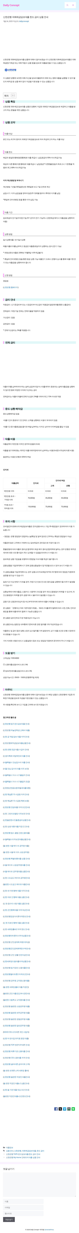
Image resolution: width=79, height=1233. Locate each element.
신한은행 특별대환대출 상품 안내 (16, 858)
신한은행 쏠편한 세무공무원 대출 (16, 1012)
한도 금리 (40, 1151)
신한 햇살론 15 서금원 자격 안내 (15, 794)
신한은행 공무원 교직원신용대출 (16, 980)
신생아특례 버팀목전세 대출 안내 (16, 756)
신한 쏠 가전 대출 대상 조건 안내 (15, 1090)
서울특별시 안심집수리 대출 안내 (16, 762)
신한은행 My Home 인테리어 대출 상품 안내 (23, 1157)
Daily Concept (11, 5)
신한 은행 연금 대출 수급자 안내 (15, 749)
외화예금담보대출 (29, 1151)
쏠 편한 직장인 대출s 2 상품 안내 (15, 1083)
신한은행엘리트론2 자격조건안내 (16, 974)
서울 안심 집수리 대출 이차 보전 (15, 768)
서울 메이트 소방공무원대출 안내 (16, 865)
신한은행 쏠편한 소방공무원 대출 (16, 1006)
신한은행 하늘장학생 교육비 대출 (16, 730)
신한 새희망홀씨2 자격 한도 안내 (16, 929)
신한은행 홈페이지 (10, 287)
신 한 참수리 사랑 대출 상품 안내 (15, 903)
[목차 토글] (12, 95)
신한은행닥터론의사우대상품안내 (16, 935)
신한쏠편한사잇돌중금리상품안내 (16, 820)
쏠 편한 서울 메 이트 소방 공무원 (15, 852)
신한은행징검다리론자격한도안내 (16, 916)
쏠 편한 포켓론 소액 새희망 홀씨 (15, 1070)
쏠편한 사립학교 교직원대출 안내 (16, 1000)
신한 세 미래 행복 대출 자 (13, 890)
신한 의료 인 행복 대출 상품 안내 (15, 897)
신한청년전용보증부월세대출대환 (16, 788)
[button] (67, 5)
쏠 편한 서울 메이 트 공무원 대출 (15, 845)
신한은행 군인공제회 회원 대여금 (16, 942)
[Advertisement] (21, 41)
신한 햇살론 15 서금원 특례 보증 (15, 801)
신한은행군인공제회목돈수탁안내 (16, 948)
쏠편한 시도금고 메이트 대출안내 (16, 884)
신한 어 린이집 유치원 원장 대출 (15, 1038)
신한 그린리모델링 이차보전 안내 (16, 813)
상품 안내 (9, 1151)
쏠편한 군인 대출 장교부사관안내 (16, 993)
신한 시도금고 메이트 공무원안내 (16, 878)
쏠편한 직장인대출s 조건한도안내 (16, 1096)
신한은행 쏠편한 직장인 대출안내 (16, 1077)
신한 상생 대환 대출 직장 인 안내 (15, 826)
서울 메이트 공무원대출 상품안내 (16, 871)
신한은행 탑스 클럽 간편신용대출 (16, 833)
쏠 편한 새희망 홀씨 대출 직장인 (15, 987)
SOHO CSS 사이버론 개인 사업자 (15, 1032)
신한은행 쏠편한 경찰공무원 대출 (16, 1019)
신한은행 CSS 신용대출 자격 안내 (16, 1057)
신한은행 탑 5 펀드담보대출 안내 (16, 724)
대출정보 (9, 1147)
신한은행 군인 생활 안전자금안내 (16, 955)
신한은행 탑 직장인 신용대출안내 (16, 968)
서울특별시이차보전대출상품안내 (16, 839)
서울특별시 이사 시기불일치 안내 (16, 775)
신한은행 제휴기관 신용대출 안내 (16, 1051)
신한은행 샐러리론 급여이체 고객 (16, 1064)
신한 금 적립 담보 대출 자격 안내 (15, 736)
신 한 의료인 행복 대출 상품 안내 (15, 923)
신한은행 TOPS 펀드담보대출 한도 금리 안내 (23, 1154)
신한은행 (17, 1151)
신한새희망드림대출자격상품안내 (16, 961)
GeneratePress (49, 1230)
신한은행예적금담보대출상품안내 (16, 743)
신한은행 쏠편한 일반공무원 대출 (16, 1025)
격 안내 (26, 890)
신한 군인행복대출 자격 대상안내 (16, 910)
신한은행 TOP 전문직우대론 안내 (16, 1045)
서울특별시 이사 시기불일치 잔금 (16, 781)
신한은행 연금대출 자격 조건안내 (16, 807)
